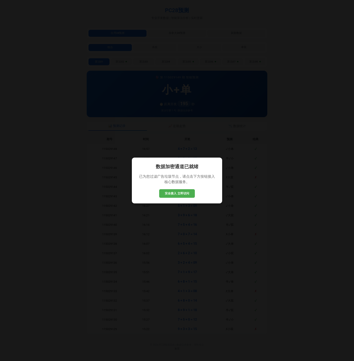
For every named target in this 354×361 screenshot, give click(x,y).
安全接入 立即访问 (177, 193)
